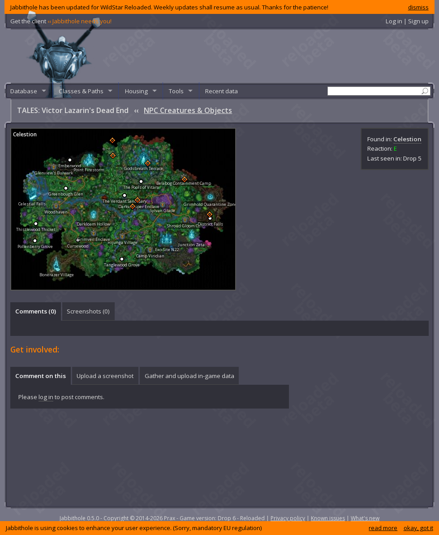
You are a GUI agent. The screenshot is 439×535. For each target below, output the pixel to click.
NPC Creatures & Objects (188, 110)
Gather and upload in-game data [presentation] (189, 376)
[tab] (35, 311)
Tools (176, 91)
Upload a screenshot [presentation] (105, 376)
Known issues (328, 518)
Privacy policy (288, 518)
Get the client (61, 21)
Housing (136, 91)
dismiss (418, 7)
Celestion (407, 139)
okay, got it (418, 528)
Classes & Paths (81, 91)
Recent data (221, 91)
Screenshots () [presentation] (88, 311)
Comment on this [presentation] (40, 376)
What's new (365, 518)
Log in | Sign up (407, 21)
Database (23, 91)
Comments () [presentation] (35, 311)
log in (46, 397)
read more (383, 528)
